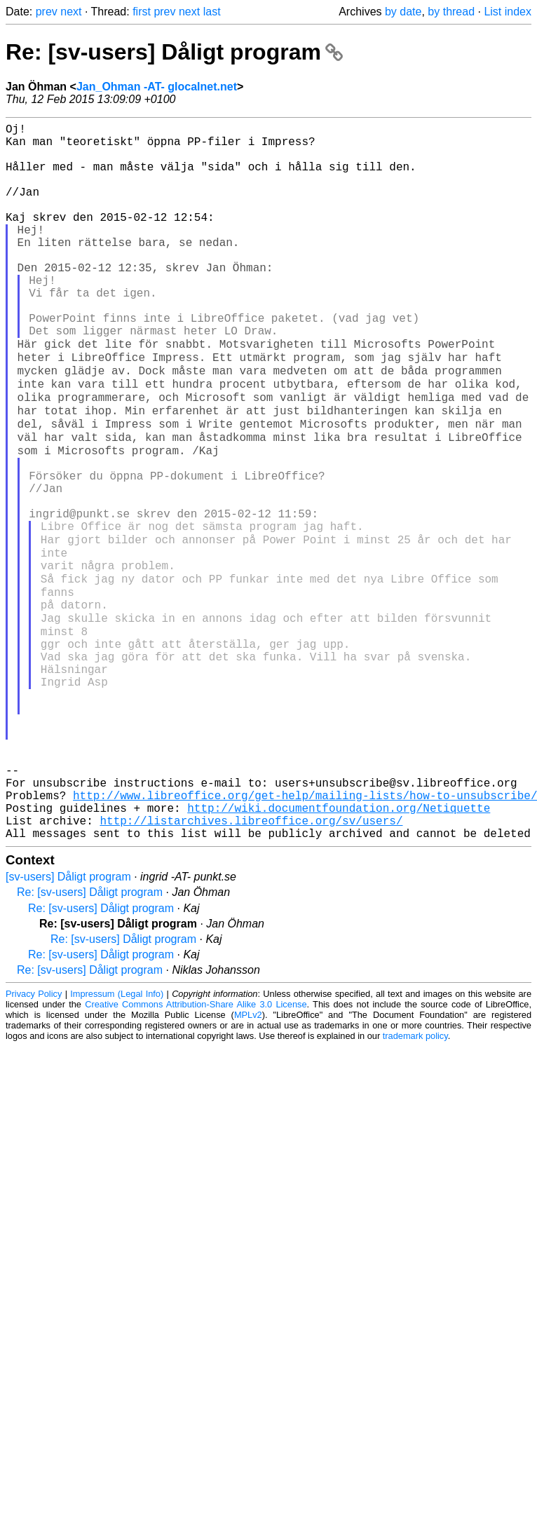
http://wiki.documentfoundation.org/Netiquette (338, 948)
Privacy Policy (34, 1140)
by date (403, 12)
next (70, 12)
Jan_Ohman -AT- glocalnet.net (156, 87)
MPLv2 (248, 1161)
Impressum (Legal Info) (116, 1140)
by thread (451, 12)
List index (507, 12)
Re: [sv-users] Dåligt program (174, 51)
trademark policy (415, 1182)
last (212, 12)
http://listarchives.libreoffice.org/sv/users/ (251, 964)
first (141, 12)
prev (46, 12)
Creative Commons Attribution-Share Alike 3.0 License (195, 1151)
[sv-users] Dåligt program (68, 1023)
